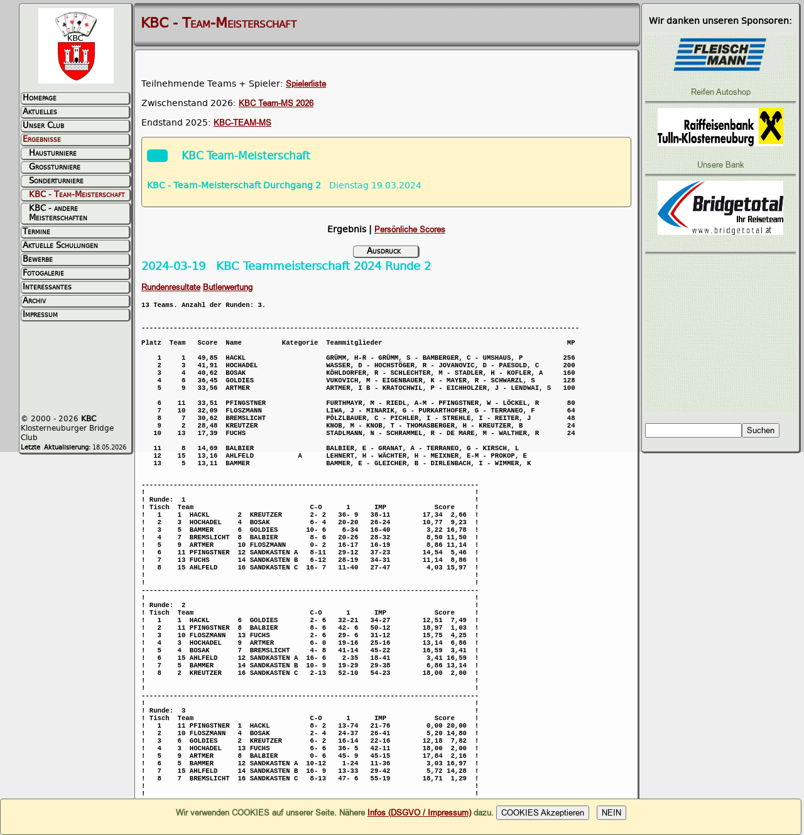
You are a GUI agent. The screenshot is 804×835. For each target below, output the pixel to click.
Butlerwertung (228, 287)
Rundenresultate (170, 287)
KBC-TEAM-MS (242, 122)
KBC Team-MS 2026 (276, 103)
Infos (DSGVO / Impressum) (419, 812)
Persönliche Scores (409, 229)
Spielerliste (306, 83)
